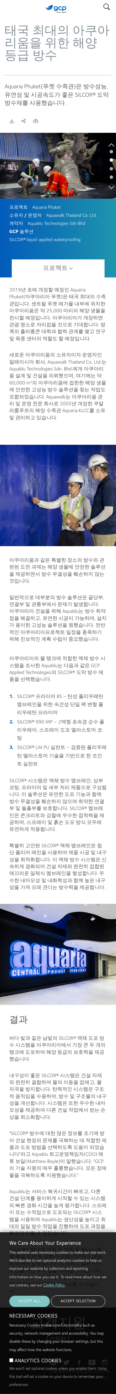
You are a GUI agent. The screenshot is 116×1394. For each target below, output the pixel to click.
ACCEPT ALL (30, 1301)
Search (107, 5)
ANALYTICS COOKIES (38, 1361)
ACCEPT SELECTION (78, 1301)
